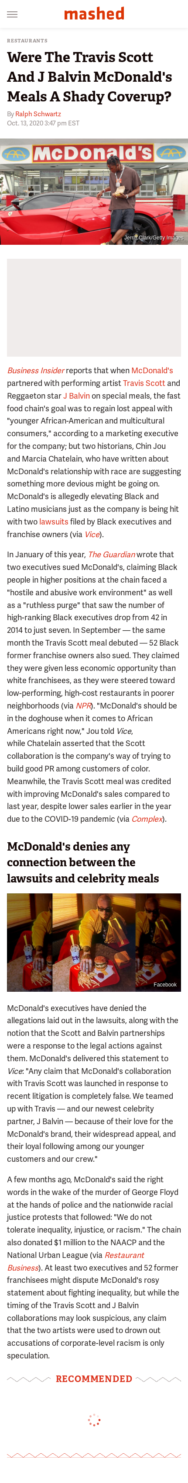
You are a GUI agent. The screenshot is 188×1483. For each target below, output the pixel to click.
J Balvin (76, 396)
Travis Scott (144, 383)
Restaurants (27, 40)
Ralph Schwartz (38, 114)
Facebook (165, 984)
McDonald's (152, 370)
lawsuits (53, 522)
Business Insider (35, 370)
